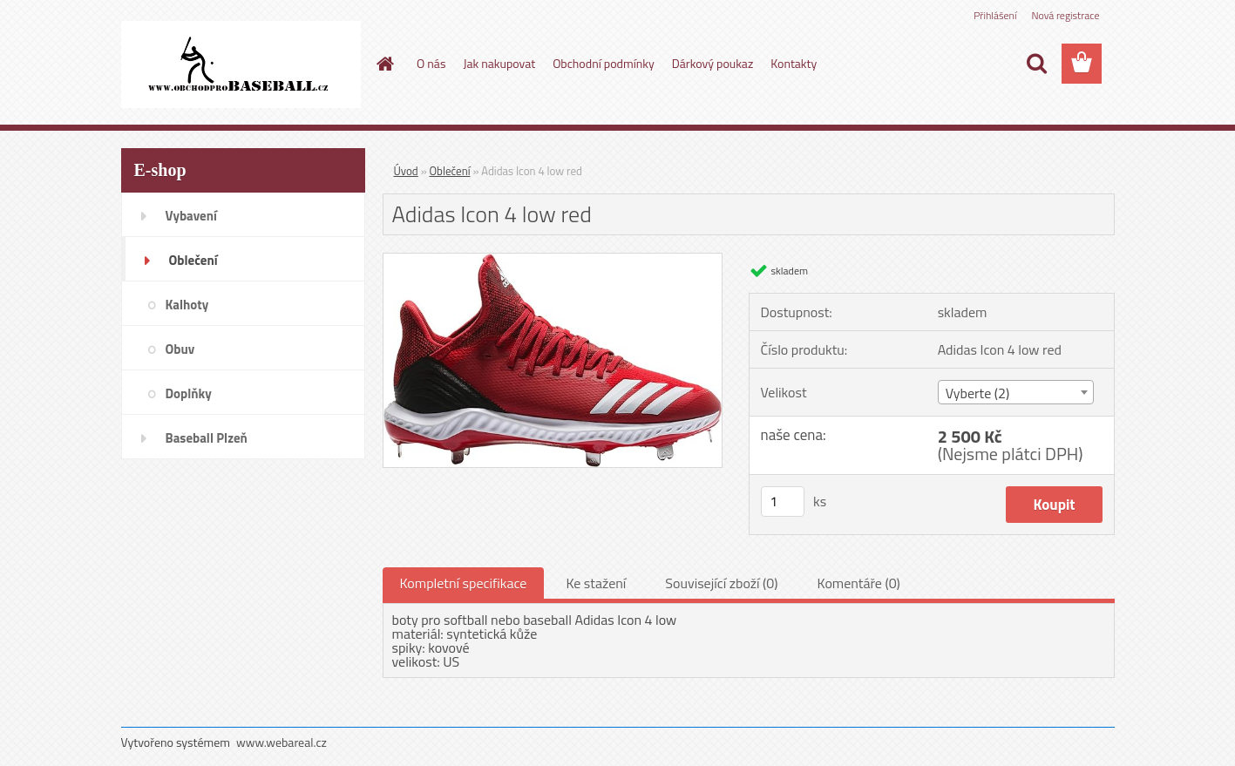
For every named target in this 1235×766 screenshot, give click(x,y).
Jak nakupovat (499, 63)
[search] (1036, 64)
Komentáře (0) (859, 583)
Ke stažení (596, 583)
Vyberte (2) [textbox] (978, 393)
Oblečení (450, 171)
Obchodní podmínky (604, 63)
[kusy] (782, 501)
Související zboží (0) (721, 583)
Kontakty (793, 63)
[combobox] (1016, 392)
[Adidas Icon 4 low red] (553, 260)
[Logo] (241, 64)
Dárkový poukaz (713, 63)
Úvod (406, 171)
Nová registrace (1065, 15)
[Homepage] (383, 64)
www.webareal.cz (281, 742)
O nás (431, 63)
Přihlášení (995, 15)
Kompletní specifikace (463, 583)
